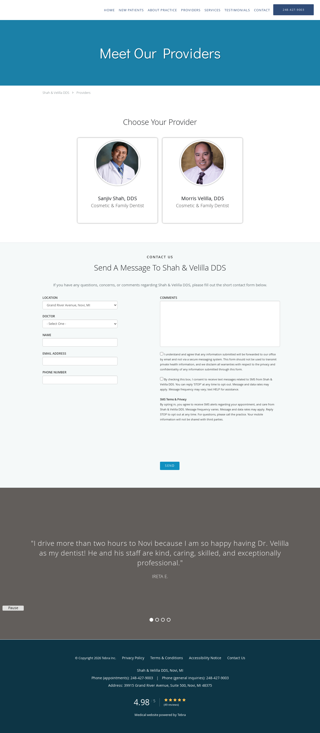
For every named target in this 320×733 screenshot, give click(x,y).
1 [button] (151, 619)
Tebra (182, 714)
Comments (168, 298)
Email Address (54, 353)
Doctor (48, 316)
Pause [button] (13, 608)
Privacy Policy (133, 657)
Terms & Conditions (166, 657)
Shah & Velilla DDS (55, 92)
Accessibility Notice (205, 657)
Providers (83, 92)
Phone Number (54, 372)
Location (50, 298)
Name (46, 335)
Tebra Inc (108, 658)
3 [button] (163, 619)
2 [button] (157, 619)
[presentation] (198, 442)
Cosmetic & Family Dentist (117, 205)
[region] (160, 558)
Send (169, 465)
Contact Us (236, 657)
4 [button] (168, 619)
